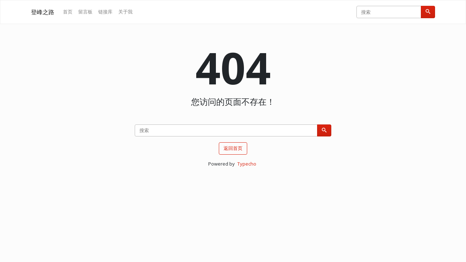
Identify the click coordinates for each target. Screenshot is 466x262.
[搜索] (428, 12)
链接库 (105, 11)
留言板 (85, 11)
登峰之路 (42, 12)
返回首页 (233, 148)
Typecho (246, 163)
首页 (67, 11)
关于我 (125, 11)
